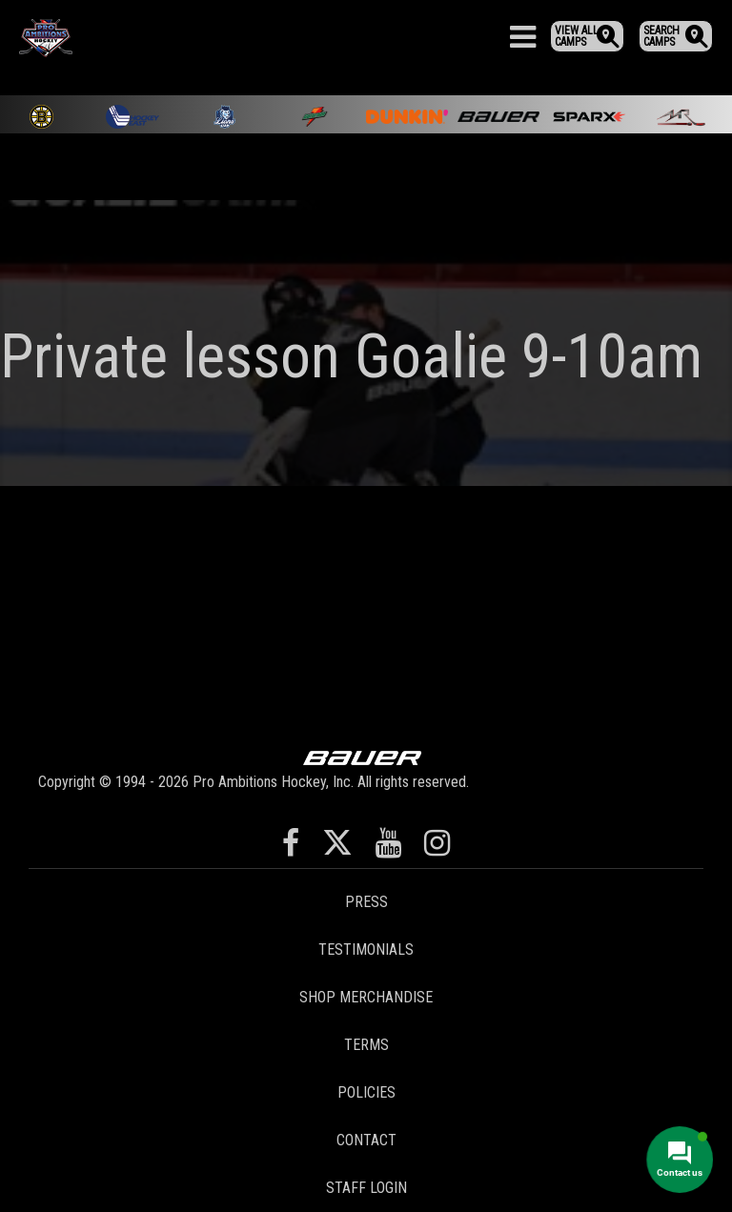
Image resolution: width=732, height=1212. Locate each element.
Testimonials (366, 949)
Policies (366, 1092)
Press (366, 902)
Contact (366, 1140)
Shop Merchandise (366, 997)
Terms (366, 1045)
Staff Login (366, 1188)
